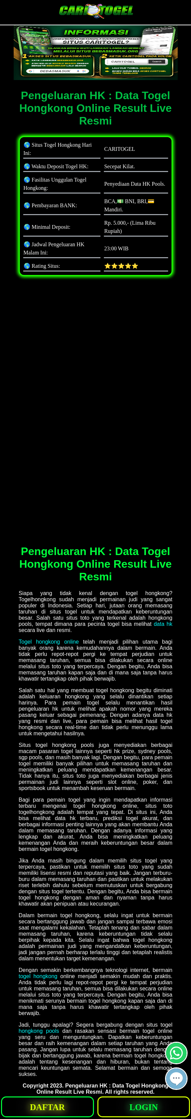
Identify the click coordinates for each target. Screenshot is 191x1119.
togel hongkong (38, 976)
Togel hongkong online (49, 642)
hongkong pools (39, 1031)
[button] (176, 1078)
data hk (163, 624)
